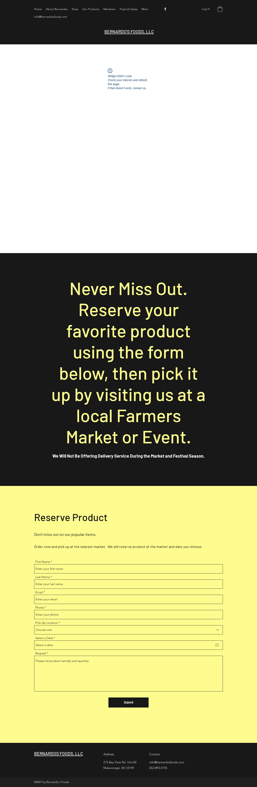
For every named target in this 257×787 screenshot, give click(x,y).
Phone (39, 607)
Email (39, 592)
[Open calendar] (217, 645)
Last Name (42, 576)
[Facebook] (165, 9)
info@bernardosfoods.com (50, 16)
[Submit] (128, 702)
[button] (220, 9)
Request (40, 653)
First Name (42, 561)
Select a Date (46, 637)
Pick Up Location (46, 622)
